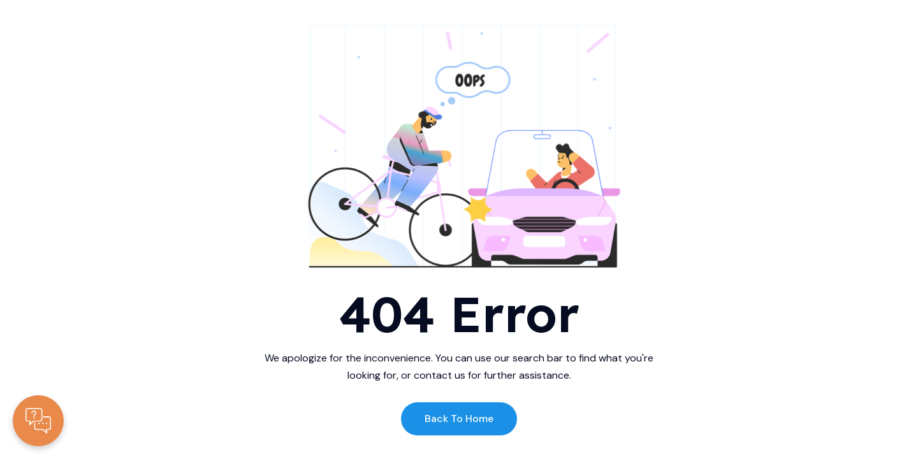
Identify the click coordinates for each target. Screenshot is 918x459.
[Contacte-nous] (38, 420)
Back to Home (459, 418)
